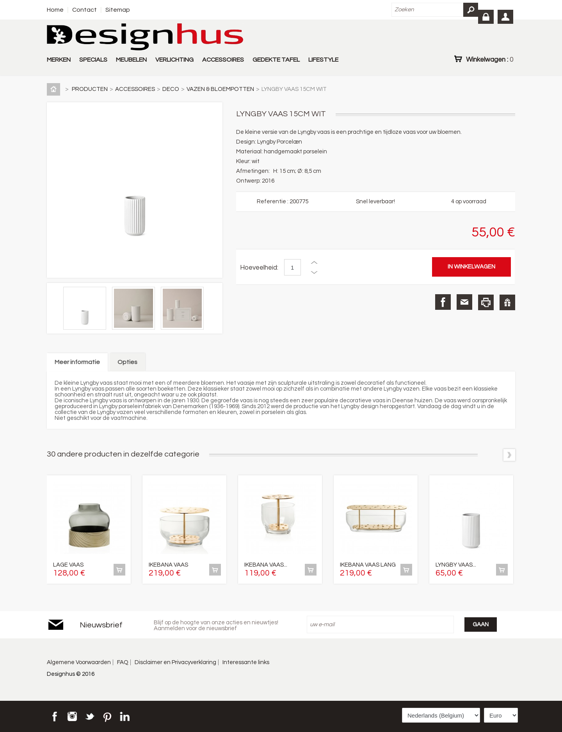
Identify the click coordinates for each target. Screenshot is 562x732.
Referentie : (273, 201)
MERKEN (59, 60)
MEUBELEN (131, 60)
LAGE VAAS (68, 565)
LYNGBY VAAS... (456, 565)
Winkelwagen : (489, 59)
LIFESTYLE (323, 60)
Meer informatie (77, 362)
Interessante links (245, 662)
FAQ (122, 662)
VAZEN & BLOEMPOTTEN (220, 89)
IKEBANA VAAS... (265, 565)
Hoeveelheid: (259, 267)
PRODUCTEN (90, 89)
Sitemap (117, 10)
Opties (127, 362)
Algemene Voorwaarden (79, 662)
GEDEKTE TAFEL (276, 60)
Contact (84, 10)
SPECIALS (93, 60)
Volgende (509, 455)
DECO (170, 89)
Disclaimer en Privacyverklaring (175, 662)
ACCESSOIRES (223, 60)
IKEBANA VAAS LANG (368, 565)
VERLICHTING (174, 60)
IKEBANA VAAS (168, 565)
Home (55, 10)
